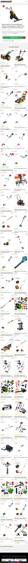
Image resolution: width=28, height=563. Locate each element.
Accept (18, 562)
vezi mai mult (15, 33)
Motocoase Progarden (6, 549)
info (12, 68)
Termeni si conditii (5, 556)
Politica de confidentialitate (14, 556)
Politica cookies (23, 556)
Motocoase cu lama (15, 549)
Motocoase (22, 549)
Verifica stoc (18, 37)
